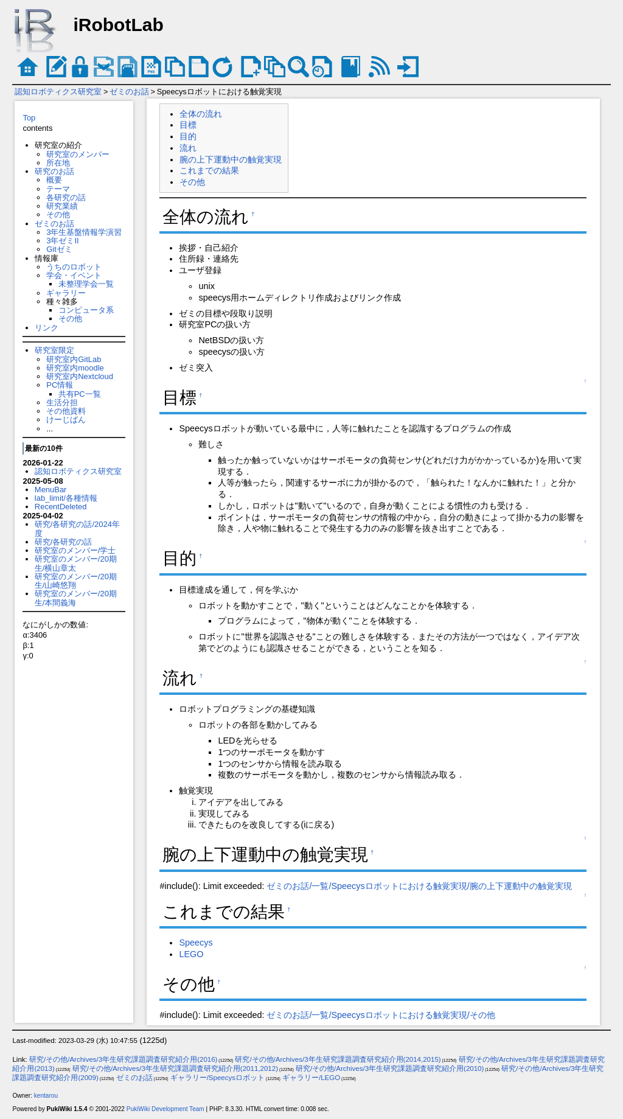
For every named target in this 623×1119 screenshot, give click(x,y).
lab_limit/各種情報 (66, 498)
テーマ (58, 188)
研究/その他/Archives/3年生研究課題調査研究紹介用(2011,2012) (175, 1068)
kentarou (46, 1095)
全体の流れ (200, 114)
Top (29, 117)
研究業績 (62, 206)
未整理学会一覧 (86, 283)
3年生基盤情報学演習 (84, 232)
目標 (188, 125)
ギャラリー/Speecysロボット (217, 1077)
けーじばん (66, 419)
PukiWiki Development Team (165, 1109)
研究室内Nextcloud (79, 376)
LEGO (191, 954)
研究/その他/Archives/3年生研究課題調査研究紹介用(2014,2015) (337, 1059)
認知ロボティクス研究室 (58, 91)
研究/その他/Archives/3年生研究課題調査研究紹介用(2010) (390, 1068)
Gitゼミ (59, 249)
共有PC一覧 (79, 394)
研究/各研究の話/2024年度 (77, 528)
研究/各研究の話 (63, 541)
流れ (188, 148)
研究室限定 (54, 350)
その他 (58, 214)
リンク (46, 327)
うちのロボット (74, 266)
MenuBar (51, 489)
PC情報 (59, 384)
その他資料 (66, 411)
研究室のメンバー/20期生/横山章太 (76, 563)
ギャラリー (66, 293)
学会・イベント (74, 275)
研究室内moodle (74, 367)
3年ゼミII (62, 240)
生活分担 (62, 402)
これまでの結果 (209, 170)
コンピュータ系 (86, 310)
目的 (188, 136)
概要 (54, 179)
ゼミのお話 (129, 91)
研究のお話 (54, 171)
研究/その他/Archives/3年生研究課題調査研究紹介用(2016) (123, 1059)
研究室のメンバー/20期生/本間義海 (76, 598)
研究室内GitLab (73, 359)
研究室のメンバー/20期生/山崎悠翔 (76, 581)
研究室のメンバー (78, 154)
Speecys (195, 942)
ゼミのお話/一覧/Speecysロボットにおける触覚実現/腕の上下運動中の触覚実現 (418, 886)
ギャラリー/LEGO (311, 1077)
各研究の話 (66, 197)
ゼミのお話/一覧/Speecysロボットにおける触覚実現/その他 (380, 1015)
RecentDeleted (61, 506)
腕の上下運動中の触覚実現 (230, 159)
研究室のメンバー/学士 (75, 550)
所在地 (58, 162)
